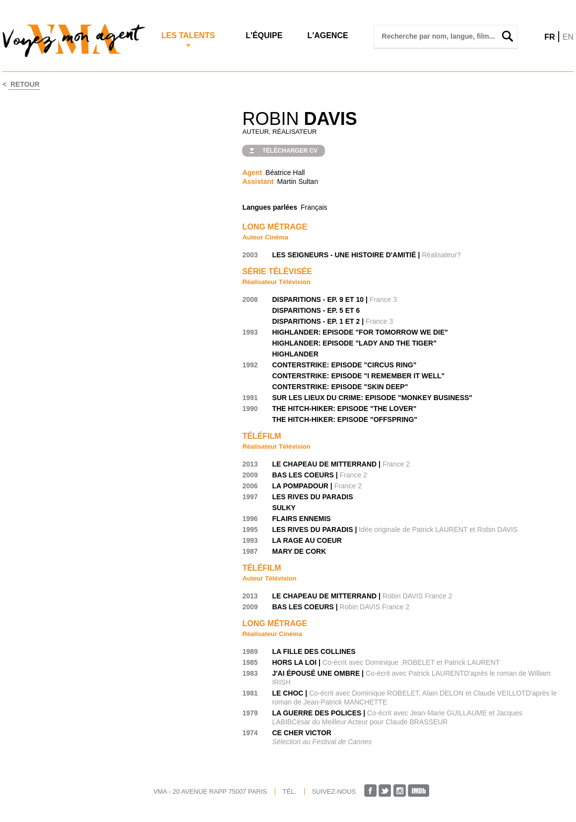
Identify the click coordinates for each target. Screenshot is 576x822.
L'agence (328, 35)
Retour (24, 84)
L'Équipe (264, 35)
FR (549, 37)
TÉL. (289, 791)
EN (568, 37)
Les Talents (188, 35)
